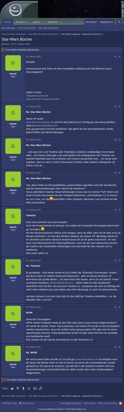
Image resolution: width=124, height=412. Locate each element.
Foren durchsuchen (27, 28)
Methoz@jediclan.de (61, 282)
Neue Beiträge (8, 28)
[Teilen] (115, 56)
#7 (120, 307)
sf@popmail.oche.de (37, 95)
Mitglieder (53, 22)
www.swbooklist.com (46, 125)
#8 (120, 347)
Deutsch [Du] (26, 403)
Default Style (9, 403)
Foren (7, 22)
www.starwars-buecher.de (40, 122)
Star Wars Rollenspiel (48, 28)
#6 (120, 260)
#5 (120, 210)
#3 (120, 140)
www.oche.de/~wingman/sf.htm (42, 99)
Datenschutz (89, 403)
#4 (120, 173)
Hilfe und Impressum (107, 403)
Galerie (36, 22)
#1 (120, 56)
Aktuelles (21, 22)
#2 (120, 106)
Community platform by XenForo (62, 409)
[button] (28, 22)
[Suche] (119, 22)
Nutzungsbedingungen (70, 403)
